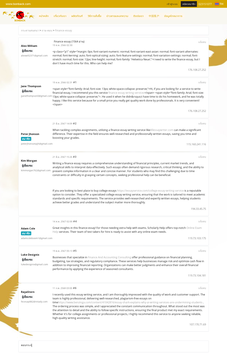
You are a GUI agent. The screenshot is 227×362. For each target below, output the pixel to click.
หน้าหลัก (44, 16)
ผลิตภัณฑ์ (77, 16)
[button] (187, 16)
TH (219, 4)
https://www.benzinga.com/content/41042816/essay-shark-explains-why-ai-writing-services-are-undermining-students (130, 302)
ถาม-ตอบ (47, 30)
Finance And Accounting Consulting (109, 257)
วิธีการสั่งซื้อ (94, 16)
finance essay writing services (126, 92)
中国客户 (154, 16)
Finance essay (63, 30)
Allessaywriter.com (161, 130)
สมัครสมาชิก (188, 4)
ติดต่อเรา (138, 16)
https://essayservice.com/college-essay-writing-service (150, 190)
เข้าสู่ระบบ (172, 4)
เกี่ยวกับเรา (60, 16)
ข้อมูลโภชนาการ (173, 16)
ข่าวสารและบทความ (117, 16)
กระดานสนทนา (30, 30)
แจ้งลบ (202, 42)
